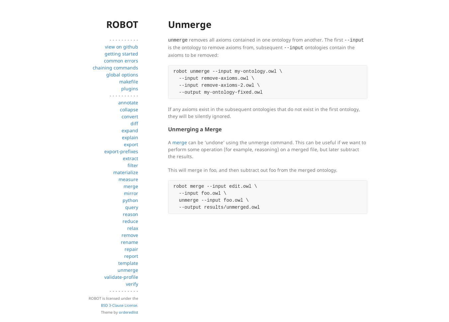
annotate (128, 102)
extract (130, 158)
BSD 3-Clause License (119, 305)
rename (129, 242)
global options (122, 74)
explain (130, 137)
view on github (121, 47)
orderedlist (128, 312)
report (131, 256)
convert (130, 116)
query (131, 207)
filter (133, 165)
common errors (121, 60)
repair (131, 249)
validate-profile (121, 277)
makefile (128, 81)
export (131, 144)
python (130, 200)
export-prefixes (121, 151)
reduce (130, 221)
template (128, 263)
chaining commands (115, 67)
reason (130, 214)
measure (128, 179)
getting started (121, 54)
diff (134, 123)
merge (131, 186)
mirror (131, 193)
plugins (129, 88)
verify (132, 284)
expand (130, 130)
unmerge (128, 270)
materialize (125, 172)
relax (132, 228)
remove (130, 235)
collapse (129, 109)
